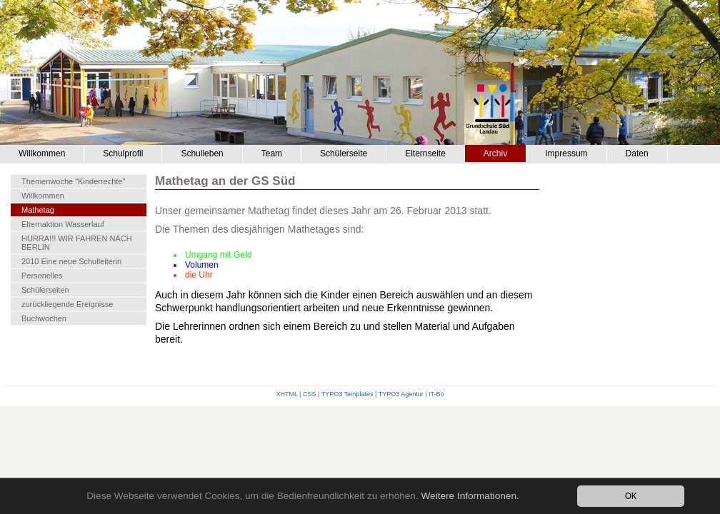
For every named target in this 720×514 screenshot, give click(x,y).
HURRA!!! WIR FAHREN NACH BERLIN (76, 242)
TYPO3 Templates (347, 394)
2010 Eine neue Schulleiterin (71, 261)
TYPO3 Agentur (401, 394)
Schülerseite (343, 153)
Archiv (495, 153)
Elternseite (425, 153)
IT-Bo (436, 394)
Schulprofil (123, 153)
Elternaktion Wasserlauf (62, 224)
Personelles (41, 275)
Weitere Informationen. (470, 496)
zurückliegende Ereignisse (67, 304)
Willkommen (42, 153)
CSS (309, 394)
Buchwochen (43, 318)
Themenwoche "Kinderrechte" (73, 181)
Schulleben (202, 153)
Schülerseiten (45, 290)
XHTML (286, 394)
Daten (637, 153)
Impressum (566, 153)
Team (271, 153)
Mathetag (37, 210)
